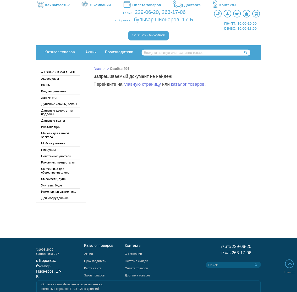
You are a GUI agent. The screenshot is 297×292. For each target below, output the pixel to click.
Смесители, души (53, 179)
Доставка (187, 5)
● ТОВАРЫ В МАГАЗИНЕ (58, 72)
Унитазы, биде (51, 185)
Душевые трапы (53, 120)
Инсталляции (50, 127)
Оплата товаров (142, 5)
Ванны (45, 85)
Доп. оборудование (55, 198)
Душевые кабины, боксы (59, 104)
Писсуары (48, 150)
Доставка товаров (138, 275)
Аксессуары (50, 78)
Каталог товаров (59, 52)
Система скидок (136, 261)
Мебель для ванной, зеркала (55, 135)
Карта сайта (92, 268)
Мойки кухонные (53, 143)
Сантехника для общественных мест (56, 170)
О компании (96, 5)
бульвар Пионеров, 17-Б (163, 19)
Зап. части (48, 98)
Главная (100, 69)
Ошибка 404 (119, 69)
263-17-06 (174, 12)
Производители (119, 52)
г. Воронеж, (123, 20)
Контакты (224, 5)
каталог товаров (187, 84)
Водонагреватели (53, 91)
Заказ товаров (94, 275)
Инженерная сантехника (58, 191)
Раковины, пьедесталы (58, 162)
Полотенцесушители (56, 156)
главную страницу (142, 84)
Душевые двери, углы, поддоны (57, 112)
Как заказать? (53, 5)
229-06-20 (147, 12)
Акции (91, 52)
